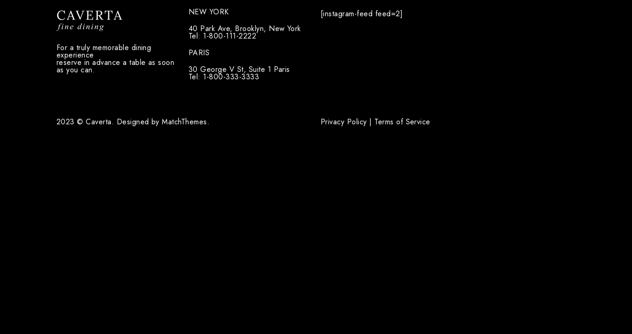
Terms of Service (402, 121)
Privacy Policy (344, 121)
